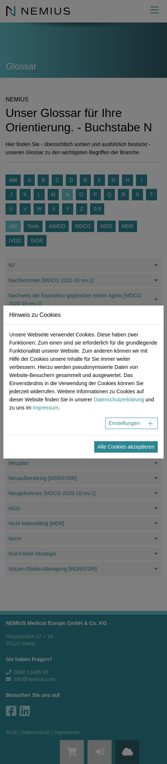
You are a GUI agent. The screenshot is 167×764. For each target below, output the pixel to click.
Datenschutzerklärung (119, 399)
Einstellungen (124, 423)
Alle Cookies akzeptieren (126, 447)
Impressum (45, 408)
